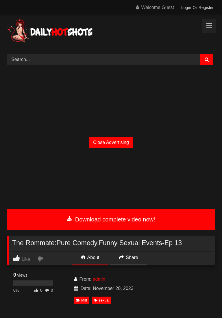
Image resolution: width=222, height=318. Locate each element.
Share (128, 257)
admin (99, 279)
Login (186, 7)
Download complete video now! (111, 219)
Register (206, 7)
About (90, 257)
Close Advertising (111, 142)
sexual (101, 300)
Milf (81, 300)
